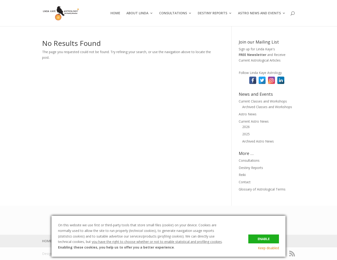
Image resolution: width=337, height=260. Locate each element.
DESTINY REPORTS (212, 13)
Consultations (249, 160)
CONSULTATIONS (173, 13)
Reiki (242, 174)
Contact (245, 182)
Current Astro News (254, 121)
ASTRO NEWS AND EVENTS (259, 13)
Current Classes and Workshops (263, 101)
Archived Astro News (258, 141)
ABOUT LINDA (137, 13)
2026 (246, 127)
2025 (246, 134)
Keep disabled (268, 248)
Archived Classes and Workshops (267, 107)
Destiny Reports (251, 167)
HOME (115, 13)
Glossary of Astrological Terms (262, 189)
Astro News (247, 114)
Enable (264, 238)
